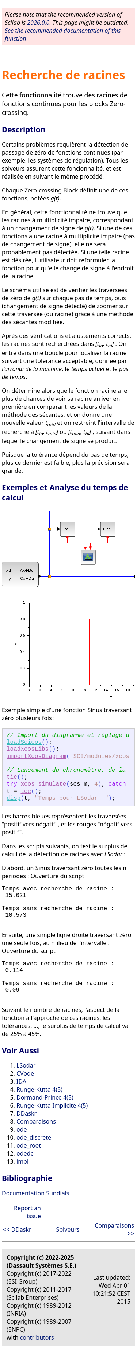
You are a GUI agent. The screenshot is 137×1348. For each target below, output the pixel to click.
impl (22, 1161)
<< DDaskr (17, 1229)
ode (21, 1129)
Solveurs (68, 1229)
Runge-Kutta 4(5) (39, 1089)
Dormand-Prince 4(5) (44, 1097)
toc (25, 791)
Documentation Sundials (35, 1193)
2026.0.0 (38, 23)
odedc (24, 1153)
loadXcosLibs (28, 749)
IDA (21, 1081)
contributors (37, 1337)
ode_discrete (33, 1137)
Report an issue (27, 1212)
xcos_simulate (43, 784)
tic (12, 777)
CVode (25, 1073)
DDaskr (26, 1113)
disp (13, 798)
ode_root (28, 1145)
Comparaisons (36, 1121)
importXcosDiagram (36, 756)
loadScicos (24, 742)
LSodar (25, 1065)
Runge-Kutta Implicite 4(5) (52, 1105)
